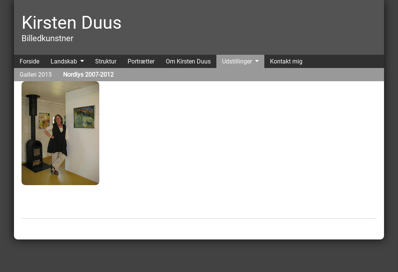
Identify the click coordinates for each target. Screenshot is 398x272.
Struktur (105, 61)
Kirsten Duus (72, 22)
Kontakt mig (286, 61)
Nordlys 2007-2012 (88, 74)
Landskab (64, 61)
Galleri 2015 (36, 74)
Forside (29, 61)
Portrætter (141, 61)
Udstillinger (237, 61)
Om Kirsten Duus (188, 61)
